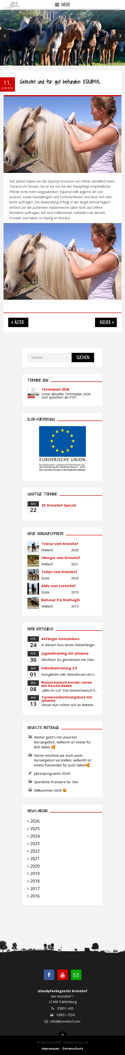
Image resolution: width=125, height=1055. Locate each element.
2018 (35, 881)
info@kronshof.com (65, 1021)
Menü (65, 4)
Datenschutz (72, 1048)
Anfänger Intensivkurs (60, 639)
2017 (35, 888)
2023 (35, 843)
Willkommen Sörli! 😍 (51, 790)
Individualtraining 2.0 (59, 668)
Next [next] (120, 35)
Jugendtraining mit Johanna (64, 653)
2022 (35, 851)
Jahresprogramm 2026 (52, 773)
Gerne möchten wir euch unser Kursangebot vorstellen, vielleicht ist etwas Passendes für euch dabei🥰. (62, 760)
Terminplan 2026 (55, 389)
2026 (35, 821)
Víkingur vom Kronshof (60, 557)
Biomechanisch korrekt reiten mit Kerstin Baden (66, 684)
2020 (35, 866)
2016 (35, 896)
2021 (35, 858)
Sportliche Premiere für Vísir (56, 781)
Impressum (50, 1048)
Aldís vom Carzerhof (58, 586)
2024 (35, 836)
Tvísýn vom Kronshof (59, 572)
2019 (35, 873)
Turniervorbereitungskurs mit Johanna (66, 699)
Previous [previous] (4, 35)
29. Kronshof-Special (58, 505)
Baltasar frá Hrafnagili (60, 600)
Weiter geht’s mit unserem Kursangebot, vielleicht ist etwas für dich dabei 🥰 (62, 742)
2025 (35, 828)
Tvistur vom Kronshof (59, 543)
